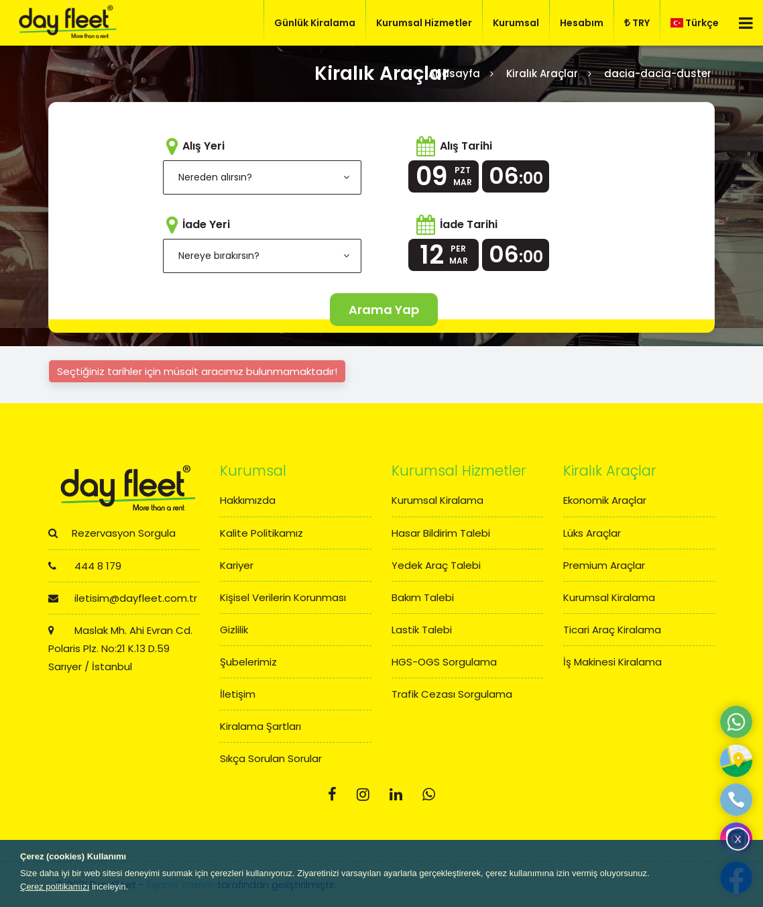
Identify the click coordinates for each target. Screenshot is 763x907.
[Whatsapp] (429, 794)
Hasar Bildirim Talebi (441, 533)
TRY (637, 23)
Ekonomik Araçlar (604, 500)
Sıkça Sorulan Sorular (271, 758)
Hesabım (581, 23)
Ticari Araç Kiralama (612, 630)
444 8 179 (84, 566)
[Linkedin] (396, 794)
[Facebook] (332, 794)
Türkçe (694, 23)
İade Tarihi (468, 224)
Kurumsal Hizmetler (424, 23)
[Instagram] (363, 794)
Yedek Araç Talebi (436, 565)
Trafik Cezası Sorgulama (452, 694)
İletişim (237, 694)
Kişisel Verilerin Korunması (283, 597)
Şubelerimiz (248, 662)
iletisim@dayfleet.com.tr (122, 598)
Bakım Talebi (423, 597)
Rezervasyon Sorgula (112, 533)
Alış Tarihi (466, 146)
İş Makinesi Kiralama (612, 662)
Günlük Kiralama (314, 23)
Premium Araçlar (604, 565)
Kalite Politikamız (261, 533)
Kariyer (236, 565)
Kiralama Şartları (260, 726)
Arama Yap (384, 309)
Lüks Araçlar (592, 533)
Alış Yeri (203, 146)
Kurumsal (516, 23)
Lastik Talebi (422, 630)
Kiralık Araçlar (542, 73)
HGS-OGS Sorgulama (444, 662)
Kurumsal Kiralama (437, 500)
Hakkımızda (248, 500)
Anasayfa (454, 73)
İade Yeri (206, 224)
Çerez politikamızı (54, 887)
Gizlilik (234, 630)
